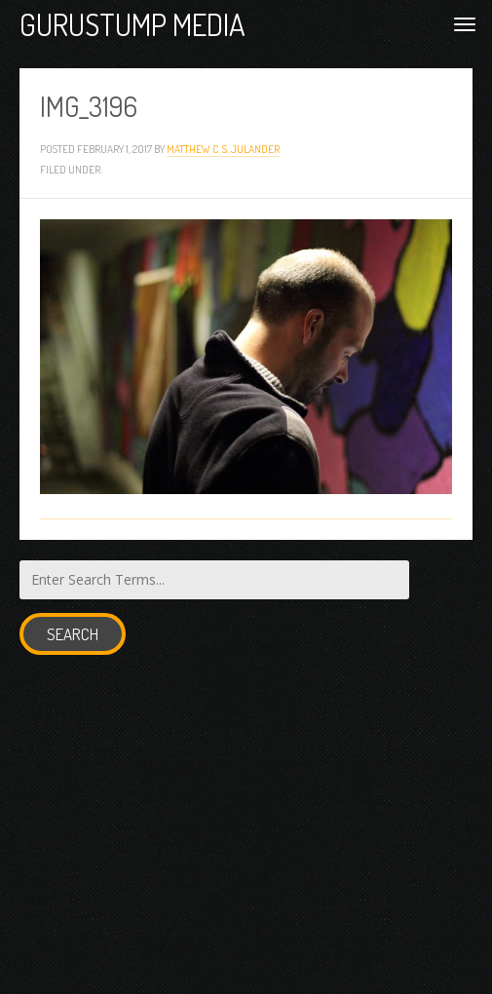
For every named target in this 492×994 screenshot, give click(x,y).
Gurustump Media (132, 24)
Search (72, 634)
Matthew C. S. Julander (223, 148)
